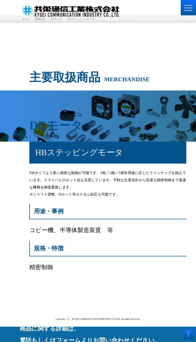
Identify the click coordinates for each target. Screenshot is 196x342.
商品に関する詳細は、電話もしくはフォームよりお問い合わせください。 (90, 334)
